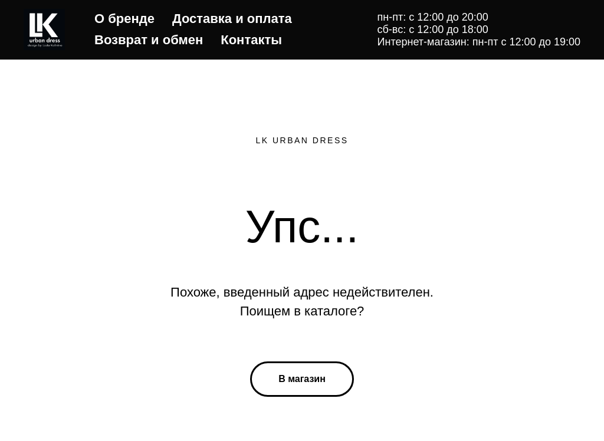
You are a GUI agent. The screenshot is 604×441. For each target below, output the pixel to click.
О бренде (124, 18)
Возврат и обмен (148, 39)
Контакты (251, 39)
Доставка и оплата (232, 18)
